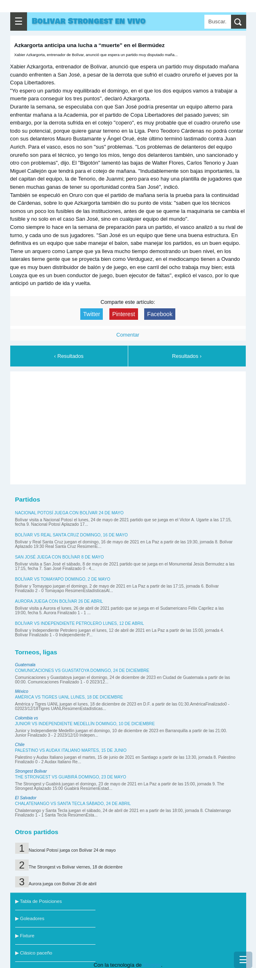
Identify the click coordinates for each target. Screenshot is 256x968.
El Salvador (25, 798)
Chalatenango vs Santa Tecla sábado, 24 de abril (73, 803)
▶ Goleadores (30, 918)
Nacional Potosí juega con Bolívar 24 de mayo (69, 513)
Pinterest (123, 314)
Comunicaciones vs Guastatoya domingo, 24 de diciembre (82, 670)
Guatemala (25, 665)
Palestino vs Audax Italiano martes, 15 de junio (71, 750)
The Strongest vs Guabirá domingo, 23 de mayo (70, 777)
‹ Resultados (69, 356)
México (21, 691)
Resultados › (187, 356)
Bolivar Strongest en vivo (89, 21)
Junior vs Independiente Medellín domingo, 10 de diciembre (85, 723)
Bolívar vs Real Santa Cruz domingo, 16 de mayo (71, 535)
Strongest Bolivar (31, 771)
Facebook (159, 314)
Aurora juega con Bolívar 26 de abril (59, 601)
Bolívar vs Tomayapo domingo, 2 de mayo (63, 579)
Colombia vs (26, 718)
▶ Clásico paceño (33, 952)
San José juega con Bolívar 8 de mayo (59, 557)
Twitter (91, 314)
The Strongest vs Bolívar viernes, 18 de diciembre (75, 867)
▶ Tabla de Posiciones (38, 901)
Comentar (127, 335)
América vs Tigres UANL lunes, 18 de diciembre (69, 697)
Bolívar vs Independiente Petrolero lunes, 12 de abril (79, 623)
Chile (20, 744)
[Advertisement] (127, 426)
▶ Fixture (24, 935)
